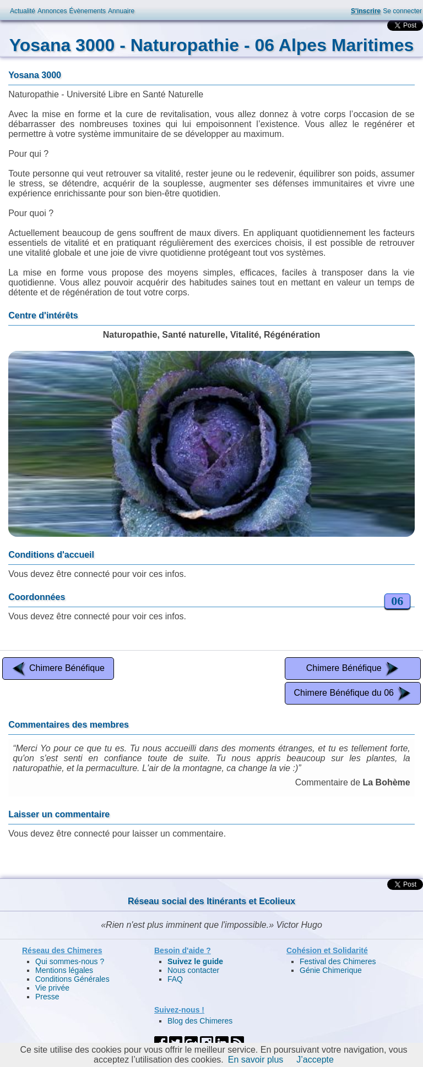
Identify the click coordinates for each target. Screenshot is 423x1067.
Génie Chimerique (331, 970)
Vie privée (52, 987)
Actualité (22, 11)
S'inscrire (366, 11)
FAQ (175, 979)
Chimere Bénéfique (58, 668)
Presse (47, 996)
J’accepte (315, 1059)
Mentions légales (64, 970)
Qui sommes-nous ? (69, 961)
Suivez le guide (195, 961)
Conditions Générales (72, 979)
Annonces (52, 11)
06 (397, 601)
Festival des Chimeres (338, 961)
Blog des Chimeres (199, 1020)
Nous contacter (193, 970)
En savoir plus (256, 1059)
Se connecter (402, 11)
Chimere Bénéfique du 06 (352, 693)
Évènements (87, 11)
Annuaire (121, 11)
